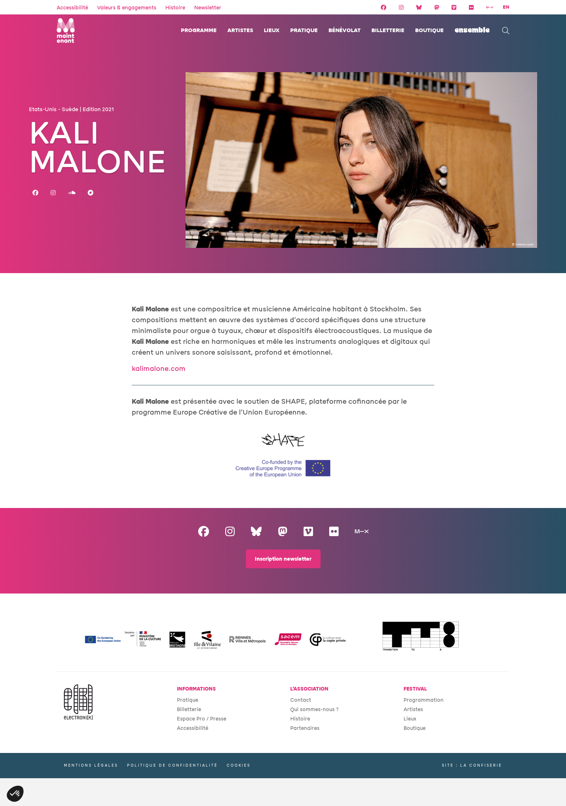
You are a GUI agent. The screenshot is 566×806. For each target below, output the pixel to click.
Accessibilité (72, 8)
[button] (15, 793)
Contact (300, 700)
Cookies (239, 765)
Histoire (175, 8)
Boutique (429, 30)
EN (506, 7)
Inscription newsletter (283, 559)
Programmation (424, 700)
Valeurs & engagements (126, 8)
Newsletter (207, 8)
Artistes (240, 30)
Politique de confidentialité (172, 765)
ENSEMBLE (471, 30)
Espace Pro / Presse (201, 719)
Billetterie (387, 30)
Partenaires (304, 728)
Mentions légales (91, 765)
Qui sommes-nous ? (314, 709)
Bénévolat (344, 30)
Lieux (271, 30)
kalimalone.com (159, 368)
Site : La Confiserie (472, 765)
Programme (199, 30)
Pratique (304, 30)
